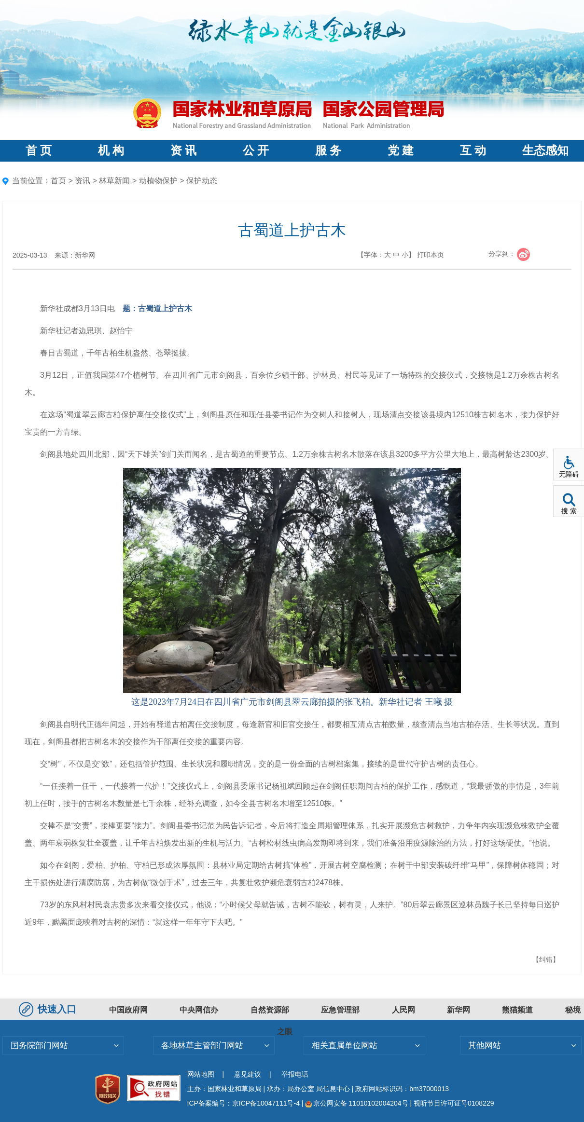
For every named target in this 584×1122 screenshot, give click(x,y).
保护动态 (201, 181)
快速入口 (48, 1009)
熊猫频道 (517, 1010)
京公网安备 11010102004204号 (356, 1103)
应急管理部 (340, 1010)
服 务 (328, 150)
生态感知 (545, 150)
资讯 (82, 181)
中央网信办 (199, 1010)
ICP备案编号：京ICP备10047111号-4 (244, 1103)
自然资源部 (269, 1010)
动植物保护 (158, 181)
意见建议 (247, 1074)
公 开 (256, 150)
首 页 (39, 150)
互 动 (473, 150)
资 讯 (183, 150)
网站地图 (200, 1074)
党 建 (401, 150)
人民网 (403, 1010)
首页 (58, 181)
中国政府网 (128, 1010)
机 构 (111, 150)
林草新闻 (114, 181)
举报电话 (294, 1074)
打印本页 (430, 255)
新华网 (458, 1010)
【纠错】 (545, 959)
